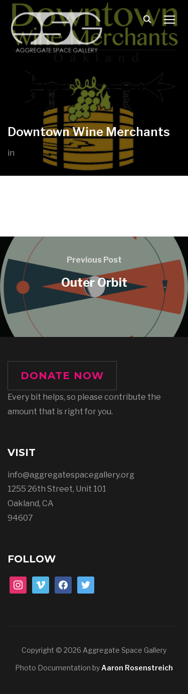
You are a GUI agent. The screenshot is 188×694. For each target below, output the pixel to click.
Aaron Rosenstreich (137, 667)
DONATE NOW (62, 376)
